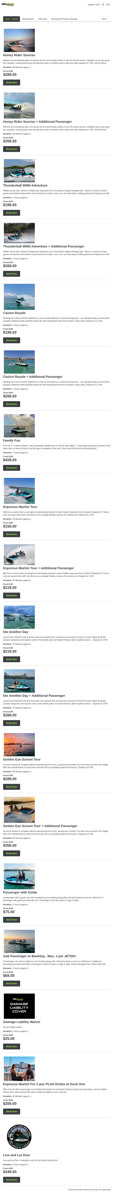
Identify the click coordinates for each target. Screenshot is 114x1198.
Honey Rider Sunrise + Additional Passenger (37, 121)
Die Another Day (15, 632)
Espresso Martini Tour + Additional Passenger (38, 568)
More (105, 19)
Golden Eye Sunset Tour (22, 759)
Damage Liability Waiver (21, 1022)
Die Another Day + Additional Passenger (34, 695)
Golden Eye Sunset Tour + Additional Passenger (40, 826)
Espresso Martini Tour (20, 507)
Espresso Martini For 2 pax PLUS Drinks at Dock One (44, 1084)
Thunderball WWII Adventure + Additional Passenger (43, 246)
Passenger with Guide (20, 892)
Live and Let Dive (16, 1155)
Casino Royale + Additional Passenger (32, 376)
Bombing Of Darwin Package (64, 19)
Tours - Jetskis (11, 19)
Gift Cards (42, 19)
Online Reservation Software (79, 1190)
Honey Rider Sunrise (19, 55)
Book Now (11, 82)
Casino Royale (14, 313)
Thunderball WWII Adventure (25, 185)
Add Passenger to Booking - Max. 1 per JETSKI (39, 956)
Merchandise (28, 19)
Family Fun (11, 440)
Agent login (106, 1190)
